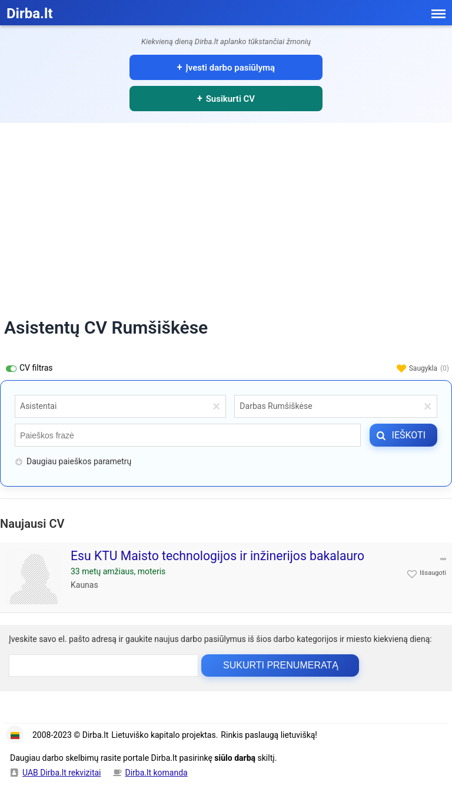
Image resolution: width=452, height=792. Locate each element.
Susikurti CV (230, 99)
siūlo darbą (234, 758)
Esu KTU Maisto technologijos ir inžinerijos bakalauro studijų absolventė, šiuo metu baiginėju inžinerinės (217, 563)
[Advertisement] (226, 211)
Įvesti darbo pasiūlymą (230, 67)
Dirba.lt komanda (156, 772)
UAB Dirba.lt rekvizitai (61, 772)
